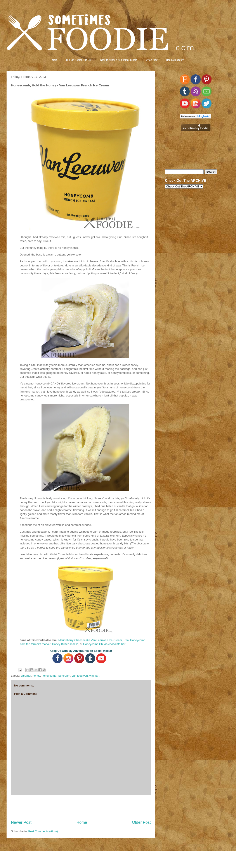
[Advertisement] (81, 807)
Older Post (141, 822)
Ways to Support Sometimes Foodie (118, 60)
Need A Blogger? (175, 60)
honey (36, 675)
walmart (94, 675)
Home (81, 822)
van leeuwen (80, 675)
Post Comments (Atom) (43, 831)
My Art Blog (152, 60)
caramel (26, 675)
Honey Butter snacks (65, 644)
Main (54, 60)
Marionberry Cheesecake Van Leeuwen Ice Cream (90, 640)
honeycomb (49, 675)
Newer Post (21, 822)
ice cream (64, 675)
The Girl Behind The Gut (78, 60)
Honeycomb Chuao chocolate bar (104, 644)
